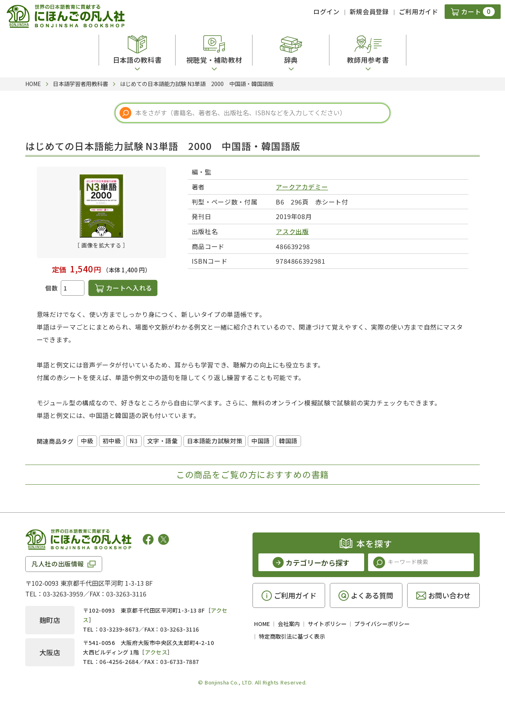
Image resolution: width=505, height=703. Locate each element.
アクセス (156, 652)
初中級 (112, 441)
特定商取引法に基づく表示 (292, 636)
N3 (134, 441)
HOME (262, 624)
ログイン (326, 11)
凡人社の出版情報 (58, 563)
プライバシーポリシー (382, 624)
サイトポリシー (327, 624)
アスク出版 (292, 231)
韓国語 (288, 441)
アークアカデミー (302, 186)
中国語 (260, 441)
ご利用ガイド (418, 11)
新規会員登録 (369, 11)
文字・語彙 (162, 441)
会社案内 (289, 624)
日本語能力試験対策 (214, 441)
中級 (87, 441)
